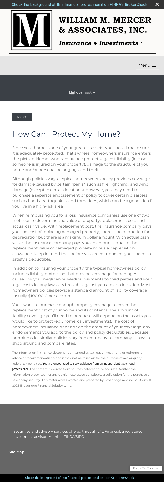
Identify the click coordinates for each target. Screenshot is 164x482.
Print (22, 117)
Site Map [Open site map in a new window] (16, 452)
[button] (147, 65)
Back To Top (146, 468)
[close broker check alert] (157, 4)
